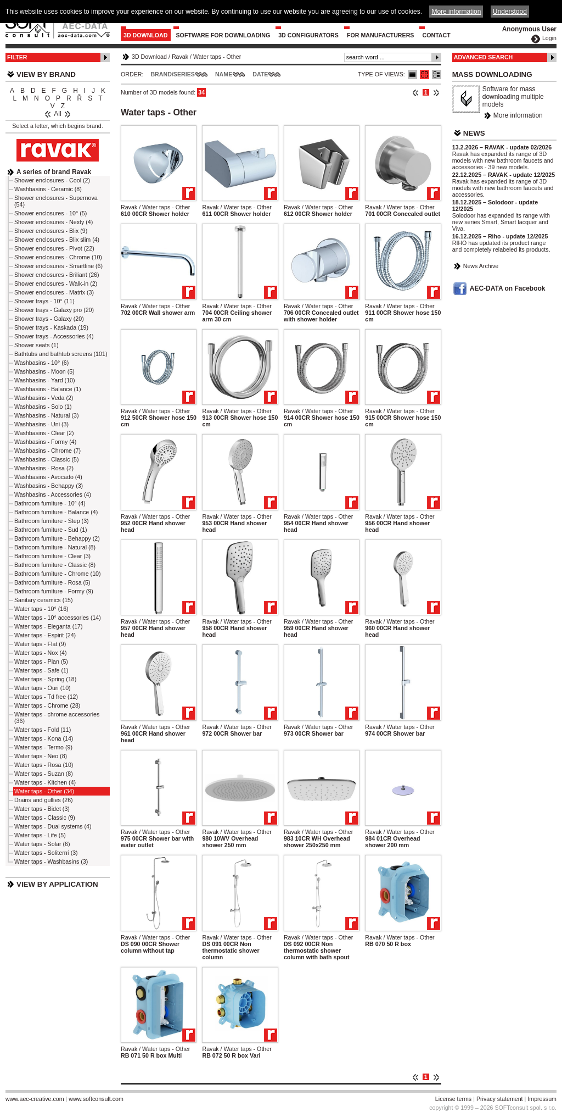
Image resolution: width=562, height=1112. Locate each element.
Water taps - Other (217, 56)
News (474, 133)
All (57, 114)
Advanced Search (483, 57)
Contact (436, 35)
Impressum (542, 1099)
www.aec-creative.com (34, 1099)
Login (549, 38)
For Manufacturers (380, 35)
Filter (17, 57)
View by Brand (46, 74)
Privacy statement (499, 1099)
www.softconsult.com (96, 1099)
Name (223, 74)
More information (518, 115)
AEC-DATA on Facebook (508, 288)
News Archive (481, 266)
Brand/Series (172, 74)
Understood (510, 11)
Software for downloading (223, 35)
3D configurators (308, 35)
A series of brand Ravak (53, 172)
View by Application (57, 884)
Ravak (180, 56)
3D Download (145, 35)
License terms (453, 1099)
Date (260, 74)
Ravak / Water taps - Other (155, 207)
